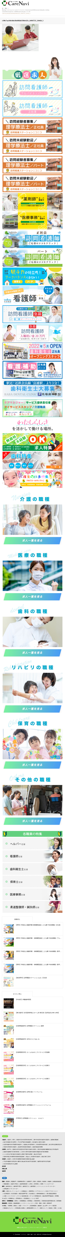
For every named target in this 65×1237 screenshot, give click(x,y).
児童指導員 (37, 1201)
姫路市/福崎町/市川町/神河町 (11, 1151)
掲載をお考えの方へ (22, 1227)
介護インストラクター (10, 1196)
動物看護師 (17, 1203)
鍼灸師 (40, 1205)
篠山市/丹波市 (38, 1154)
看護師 (8, 1181)
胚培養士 (36, 1184)
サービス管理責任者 (35, 1196)
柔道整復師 (33, 1205)
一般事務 (9, 1205)
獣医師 (10, 1203)
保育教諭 (29, 1201)
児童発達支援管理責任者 (48, 1201)
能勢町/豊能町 (54, 1139)
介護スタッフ (9, 1191)
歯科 (3, 1186)
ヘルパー (17, 1191)
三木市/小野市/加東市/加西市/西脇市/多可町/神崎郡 (34, 1151)
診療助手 (29, 1181)
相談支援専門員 (23, 1193)
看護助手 (13, 1181)
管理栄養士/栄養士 (20, 1208)
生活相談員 (7, 1193)
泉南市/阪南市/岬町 (37, 1147)
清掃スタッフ (43, 1208)
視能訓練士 (7, 1184)
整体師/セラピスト (9, 1208)
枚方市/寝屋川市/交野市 (10, 1142)
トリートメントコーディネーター (46, 1186)
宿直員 (50, 1208)
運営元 (45, 1227)
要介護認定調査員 (51, 1193)
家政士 (15, 1205)
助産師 (44, 1181)
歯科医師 (33, 1186)
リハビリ (4, 1198)
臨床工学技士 (15, 1184)
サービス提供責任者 (22, 1196)
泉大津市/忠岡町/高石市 (55, 1144)
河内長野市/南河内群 (41, 1144)
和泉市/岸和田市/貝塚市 (10, 1147)
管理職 (57, 1196)
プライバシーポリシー (35, 1227)
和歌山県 (4, 1168)
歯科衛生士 (9, 1186)
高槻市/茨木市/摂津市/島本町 (24, 1139)
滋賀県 (4, 1171)
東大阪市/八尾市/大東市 (38, 1142)
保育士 (16, 1201)
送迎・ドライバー (24, 1205)
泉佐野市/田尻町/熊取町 (24, 1147)
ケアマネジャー (39, 1191)
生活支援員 (14, 1193)
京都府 (4, 1159)
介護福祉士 (24, 1191)
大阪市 (9, 1139)
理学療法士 (19, 1198)
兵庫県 (4, 1149)
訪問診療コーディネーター (11, 1188)
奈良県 (4, 1166)
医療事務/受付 (21, 1181)
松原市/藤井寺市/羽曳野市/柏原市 (13, 1144)
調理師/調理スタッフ (32, 1208)
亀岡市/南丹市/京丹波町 (44, 1161)
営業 (55, 1208)
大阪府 (4, 1139)
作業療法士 (11, 1198)
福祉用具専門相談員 (47, 1196)
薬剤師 (39, 1181)
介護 (3, 1191)
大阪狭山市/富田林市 (28, 1144)
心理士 (31, 1184)
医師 (34, 1181)
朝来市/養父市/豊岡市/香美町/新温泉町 (14, 1156)
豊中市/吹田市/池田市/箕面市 (41, 1139)
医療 (3, 1181)
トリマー (23, 1203)
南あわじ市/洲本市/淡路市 (33, 1156)
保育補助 (58, 1201)
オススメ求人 (17, 994)
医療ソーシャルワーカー (47, 1184)
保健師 (49, 1181)
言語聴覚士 (27, 1198)
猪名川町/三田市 (46, 1156)
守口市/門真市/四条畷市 (24, 1142)
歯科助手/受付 (17, 1186)
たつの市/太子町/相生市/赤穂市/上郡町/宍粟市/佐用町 (18, 1154)
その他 (4, 1205)
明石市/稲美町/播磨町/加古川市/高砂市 (48, 1149)
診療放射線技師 (57, 1181)
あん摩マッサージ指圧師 (49, 1205)
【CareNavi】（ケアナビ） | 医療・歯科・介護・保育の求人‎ (28, 1234)
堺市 (13, 1139)
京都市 (9, 1159)
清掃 (44, 1203)
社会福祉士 (32, 1193)
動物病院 (4, 1203)
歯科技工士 (26, 1186)
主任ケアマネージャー (51, 1191)
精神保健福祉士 (41, 1193)
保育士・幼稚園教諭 (7, 1201)
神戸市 (9, 1149)
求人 (6, 8)
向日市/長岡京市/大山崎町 (11, 1164)
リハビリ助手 (35, 1198)
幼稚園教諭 (23, 1201)
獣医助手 (49, 1203)
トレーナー (31, 1203)
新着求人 (17, 919)
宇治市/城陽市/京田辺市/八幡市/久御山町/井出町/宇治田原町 (20, 1161)
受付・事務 (38, 1203)
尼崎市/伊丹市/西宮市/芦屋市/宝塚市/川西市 (24, 1149)
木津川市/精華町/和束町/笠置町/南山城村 (23, 1159)
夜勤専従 (31, 1191)
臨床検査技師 (23, 1184)
